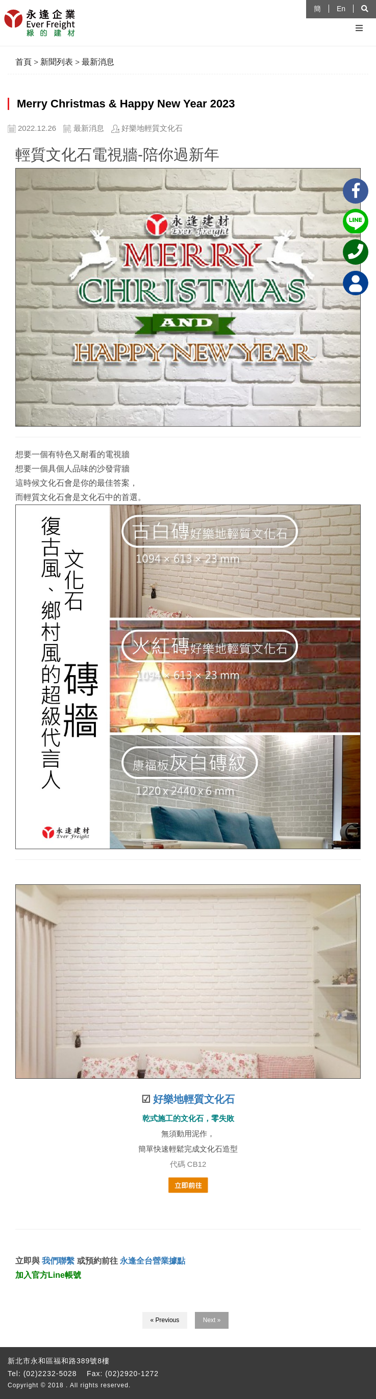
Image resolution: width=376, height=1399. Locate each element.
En (341, 9)
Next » (212, 1320)
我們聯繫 (57, 1260)
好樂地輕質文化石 (194, 1099)
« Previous (165, 1320)
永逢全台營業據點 (152, 1260)
